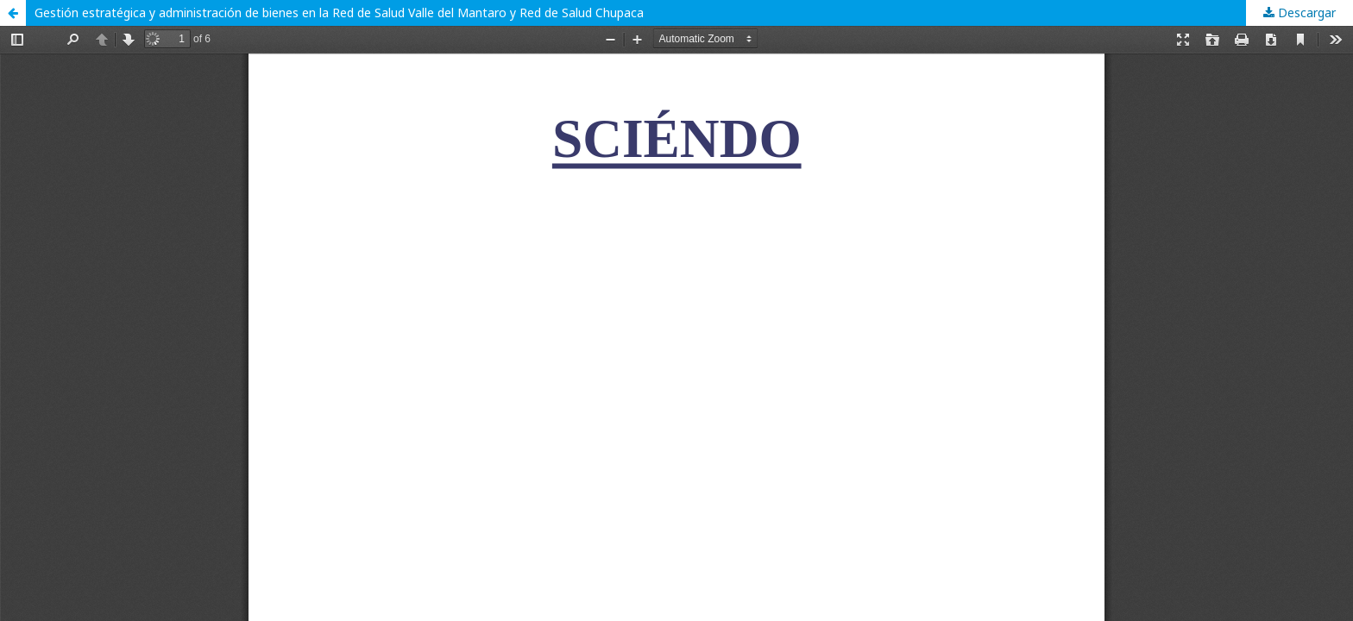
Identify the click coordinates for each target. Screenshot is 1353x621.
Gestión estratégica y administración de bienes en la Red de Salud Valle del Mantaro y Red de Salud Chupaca (339, 12)
